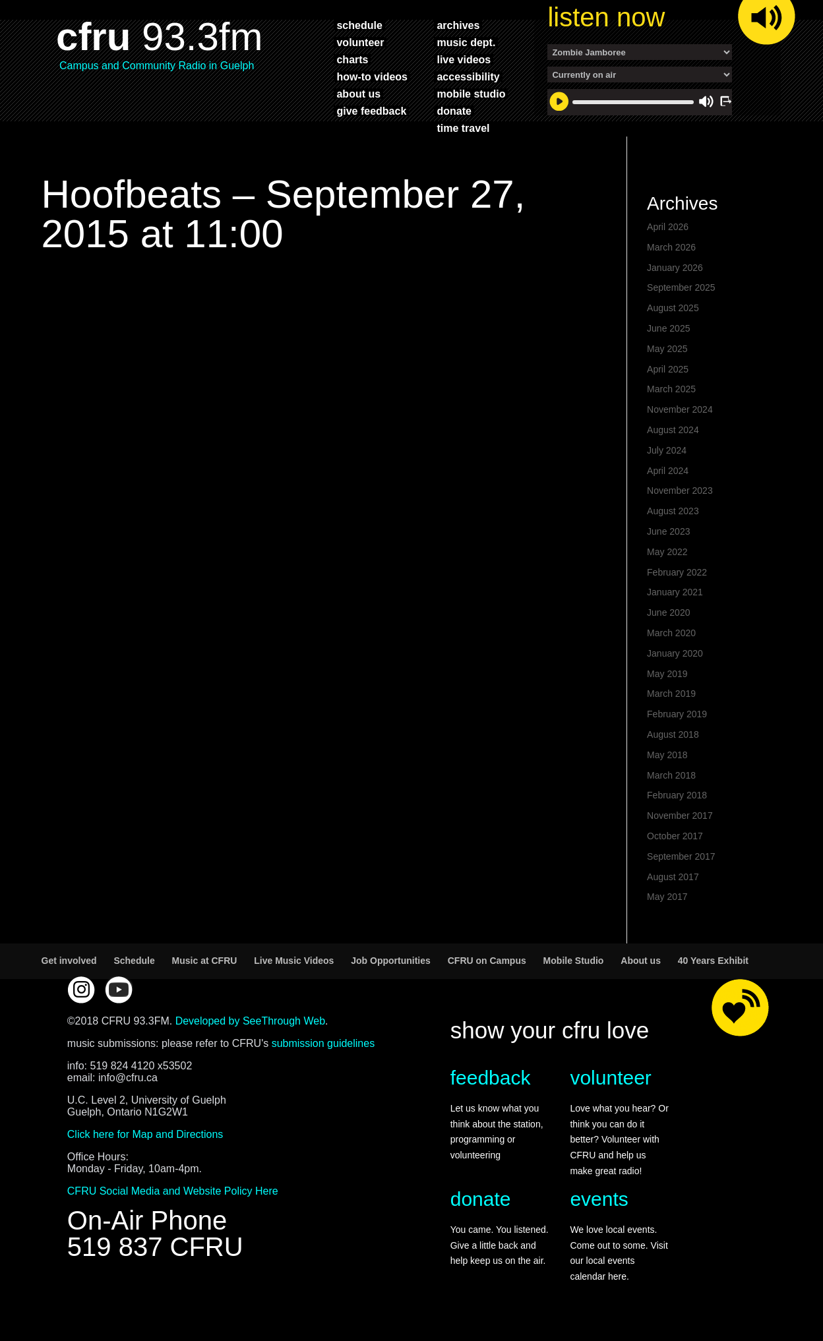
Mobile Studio (573, 960)
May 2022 (667, 552)
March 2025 (671, 389)
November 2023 (680, 490)
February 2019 (677, 714)
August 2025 (673, 308)
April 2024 (667, 470)
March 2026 (671, 247)
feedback (490, 1077)
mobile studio (471, 93)
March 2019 (671, 693)
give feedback (371, 110)
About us (641, 960)
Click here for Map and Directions (145, 1134)
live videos (464, 59)
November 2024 (680, 409)
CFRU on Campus (487, 960)
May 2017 (667, 896)
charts (352, 59)
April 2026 (667, 227)
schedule (359, 25)
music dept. (466, 42)
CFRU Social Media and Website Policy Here (172, 1191)
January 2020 (675, 653)
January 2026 (675, 267)
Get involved (69, 960)
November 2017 (680, 815)
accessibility (468, 76)
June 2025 (668, 328)
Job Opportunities (391, 960)
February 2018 (677, 795)
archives (458, 25)
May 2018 (667, 755)
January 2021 (675, 592)
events (599, 1199)
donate (454, 110)
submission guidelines (323, 1043)
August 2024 (673, 430)
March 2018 (671, 775)
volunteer (360, 42)
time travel (463, 128)
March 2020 (671, 633)
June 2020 (668, 612)
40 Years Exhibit (713, 960)
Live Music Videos (294, 960)
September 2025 (681, 287)
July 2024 (666, 450)
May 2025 (667, 348)
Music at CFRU (204, 960)
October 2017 (675, 836)
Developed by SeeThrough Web (250, 1021)
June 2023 (668, 531)
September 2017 (681, 856)
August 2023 (673, 511)
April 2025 (667, 369)
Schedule (133, 960)
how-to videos (372, 76)
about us (358, 93)
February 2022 (677, 572)
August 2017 (673, 877)
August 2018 (673, 734)
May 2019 (667, 674)
